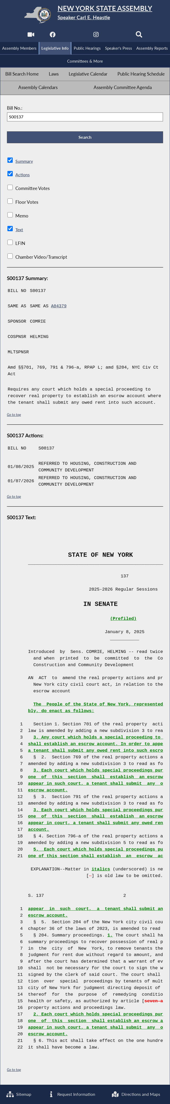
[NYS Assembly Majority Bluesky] (118, 36)
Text (19, 231)
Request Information (72, 1094)
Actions (22, 176)
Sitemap (19, 1094)
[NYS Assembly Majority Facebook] (52, 36)
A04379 (59, 308)
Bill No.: (14, 109)
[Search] (140, 36)
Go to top (14, 416)
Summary (24, 162)
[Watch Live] (30, 36)
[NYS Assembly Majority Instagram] (96, 36)
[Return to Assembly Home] (85, 15)
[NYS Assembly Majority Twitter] (74, 36)
